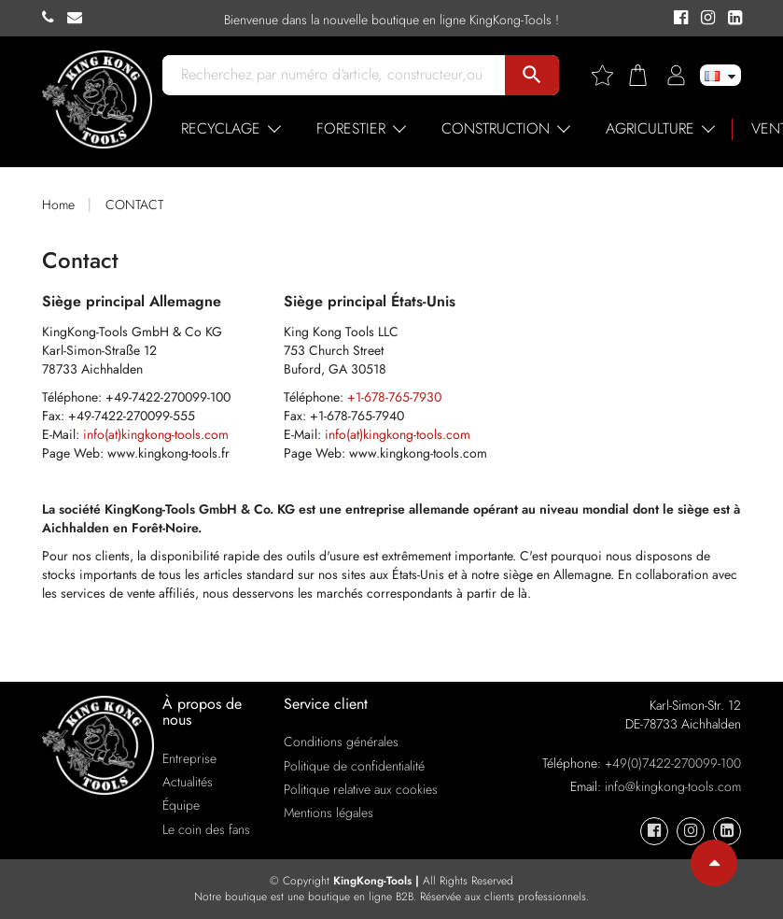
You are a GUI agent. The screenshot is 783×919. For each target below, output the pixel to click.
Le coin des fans (206, 829)
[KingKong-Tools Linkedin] (730, 18)
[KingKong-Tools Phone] (54, 17)
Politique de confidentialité (354, 765)
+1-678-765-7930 (394, 397)
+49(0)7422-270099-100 (673, 763)
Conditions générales (341, 741)
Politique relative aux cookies (361, 789)
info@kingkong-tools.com (673, 786)
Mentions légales (328, 812)
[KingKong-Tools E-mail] (79, 17)
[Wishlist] (609, 75)
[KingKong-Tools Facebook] (678, 18)
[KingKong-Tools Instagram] (705, 18)
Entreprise (189, 758)
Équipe (181, 805)
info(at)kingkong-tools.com (156, 434)
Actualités (187, 781)
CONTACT (134, 204)
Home (58, 204)
